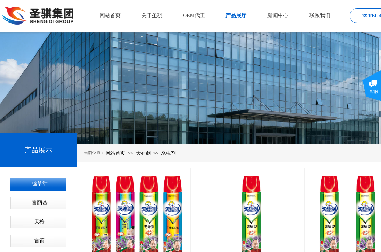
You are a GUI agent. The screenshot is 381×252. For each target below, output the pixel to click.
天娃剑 (143, 153)
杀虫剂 (168, 153)
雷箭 (39, 240)
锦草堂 (40, 184)
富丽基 (40, 202)
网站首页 (115, 153)
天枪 (39, 221)
